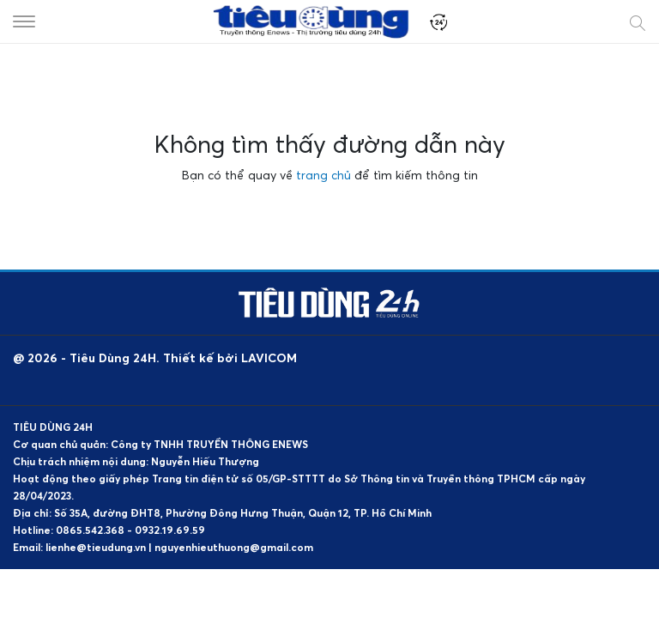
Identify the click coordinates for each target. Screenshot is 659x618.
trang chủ (323, 174)
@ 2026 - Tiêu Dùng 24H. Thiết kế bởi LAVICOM (155, 357)
